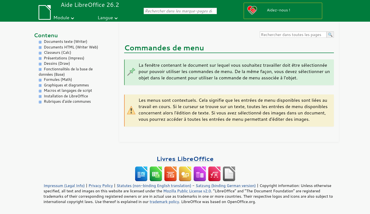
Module (61, 17)
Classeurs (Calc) (57, 52)
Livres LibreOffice (184, 158)
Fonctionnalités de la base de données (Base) (66, 71)
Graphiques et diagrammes (66, 85)
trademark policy (164, 201)
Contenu (46, 35)
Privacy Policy (101, 185)
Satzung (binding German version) (226, 185)
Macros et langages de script (68, 90)
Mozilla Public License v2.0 (187, 191)
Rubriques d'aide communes (67, 101)
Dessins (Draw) (57, 63)
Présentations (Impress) (64, 58)
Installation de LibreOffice (66, 96)
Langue (105, 17)
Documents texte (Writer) (66, 41)
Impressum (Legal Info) (64, 185)
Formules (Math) (58, 79)
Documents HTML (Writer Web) (71, 47)
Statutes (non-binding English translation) (154, 185)
